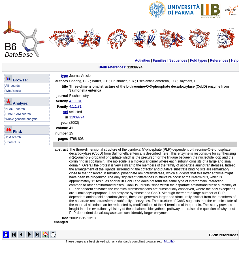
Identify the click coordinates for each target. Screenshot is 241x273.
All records (12, 85)
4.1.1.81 (75, 101)
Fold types (198, 60)
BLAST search (15, 108)
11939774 (76, 117)
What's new (13, 90)
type (64, 76)
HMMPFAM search (18, 114)
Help (234, 60)
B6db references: (112, 67)
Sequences (178, 60)
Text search (13, 137)
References (219, 60)
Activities (142, 60)
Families (160, 60)
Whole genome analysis (21, 119)
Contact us (12, 142)
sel (65, 112)
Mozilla (169, 241)
